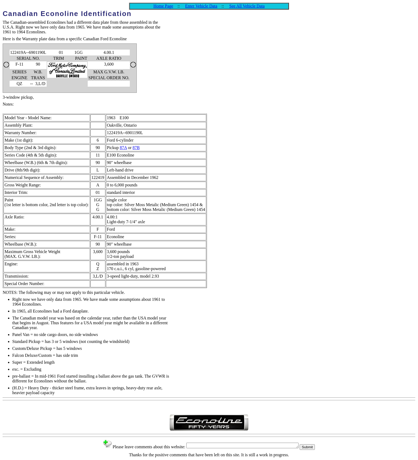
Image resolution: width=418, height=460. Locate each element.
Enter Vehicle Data (201, 6)
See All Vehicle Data (247, 6)
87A (123, 147)
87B (136, 147)
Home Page (163, 6)
